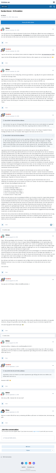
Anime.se (5, 2)
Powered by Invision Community (28, 470)
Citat (6, 42)
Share (28, 446)
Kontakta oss (30, 467)
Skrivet (12, 30)
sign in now (36, 431)
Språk (24, 467)
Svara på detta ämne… (10, 438)
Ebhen (4, 15)
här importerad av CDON (48, 54)
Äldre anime (15, 17)
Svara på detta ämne (28, 22)
